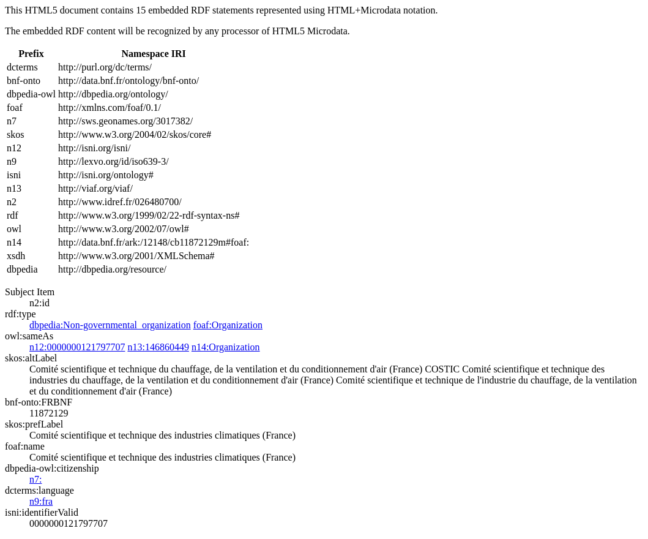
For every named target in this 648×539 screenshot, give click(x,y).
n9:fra (41, 501)
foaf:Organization (228, 325)
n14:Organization (226, 347)
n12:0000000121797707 (77, 347)
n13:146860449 (157, 347)
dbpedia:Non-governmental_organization (110, 325)
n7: (35, 479)
